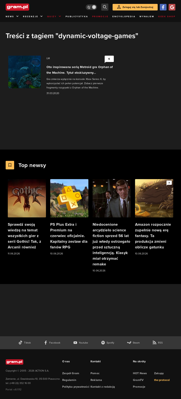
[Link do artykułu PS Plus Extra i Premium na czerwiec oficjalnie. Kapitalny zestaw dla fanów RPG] (69, 217)
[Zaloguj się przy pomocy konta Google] (172, 7)
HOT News (140, 373)
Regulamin (69, 380)
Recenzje (33, 16)
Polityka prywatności (75, 387)
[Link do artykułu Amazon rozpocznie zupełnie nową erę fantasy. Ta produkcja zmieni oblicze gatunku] (154, 217)
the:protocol (162, 380)
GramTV (138, 380)
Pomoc (95, 373)
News (12, 16)
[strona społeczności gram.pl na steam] (133, 343)
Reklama (96, 380)
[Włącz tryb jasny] (91, 7)
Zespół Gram (70, 373)
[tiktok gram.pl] (24, 343)
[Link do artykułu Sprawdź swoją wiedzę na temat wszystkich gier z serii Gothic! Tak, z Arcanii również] (27, 217)
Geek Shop (166, 16)
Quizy (54, 16)
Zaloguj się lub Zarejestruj (137, 7)
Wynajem (146, 16)
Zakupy (159, 373)
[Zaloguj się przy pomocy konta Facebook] (163, 7)
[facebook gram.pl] (52, 343)
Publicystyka (77, 16)
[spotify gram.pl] (107, 343)
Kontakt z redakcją (102, 387)
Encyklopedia (123, 16)
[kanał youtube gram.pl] (80, 343)
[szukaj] (104, 7)
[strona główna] (26, 7)
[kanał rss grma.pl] (157, 343)
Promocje (100, 16)
